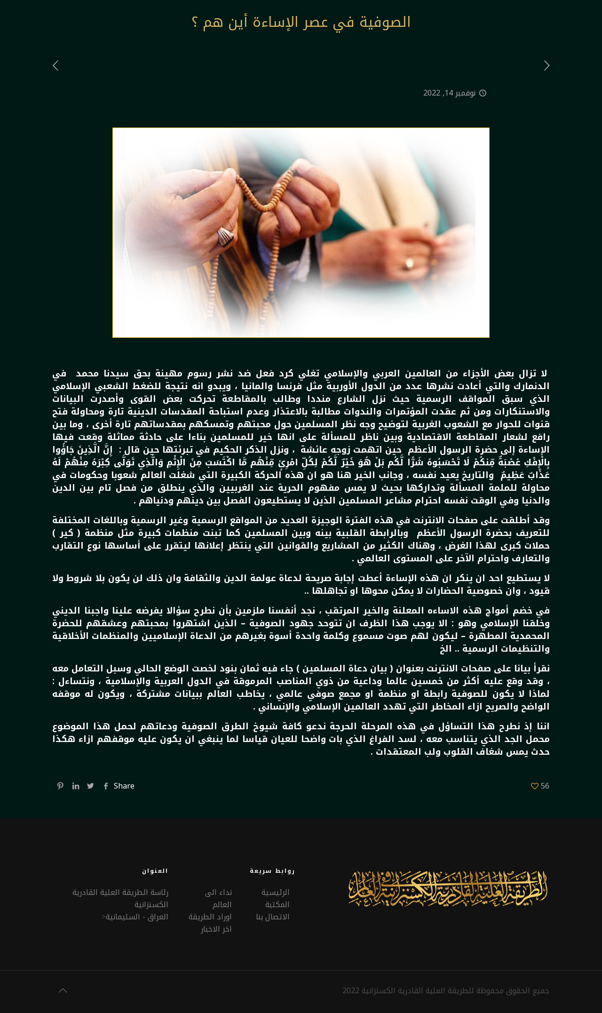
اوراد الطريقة (210, 916)
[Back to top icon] (62, 990)
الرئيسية (275, 892)
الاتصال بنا (273, 916)
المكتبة (277, 904)
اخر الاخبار (216, 929)
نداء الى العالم (218, 898)
